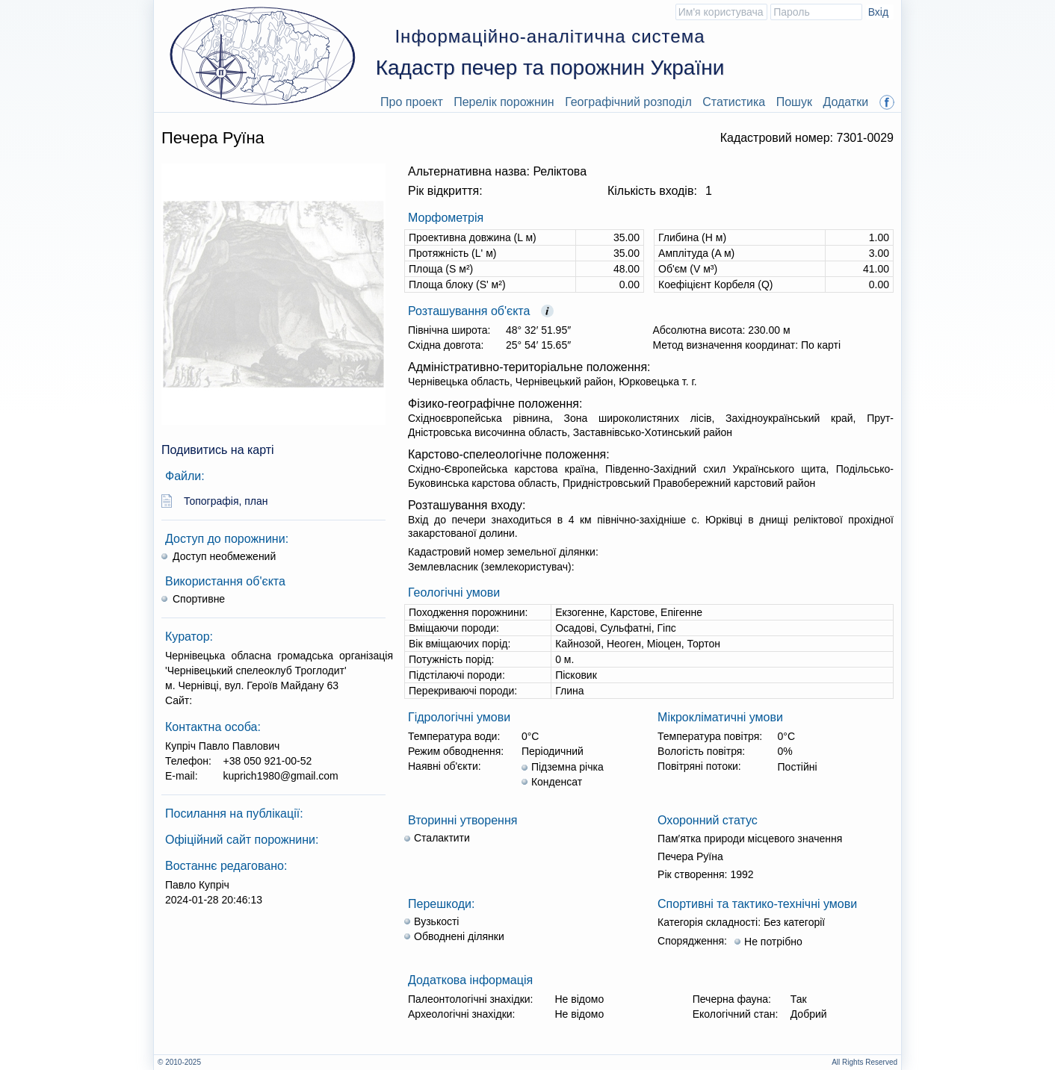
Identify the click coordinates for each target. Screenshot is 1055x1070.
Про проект (411, 102)
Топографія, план (226, 501)
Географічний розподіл (628, 102)
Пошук (794, 102)
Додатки (845, 102)
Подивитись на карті (217, 450)
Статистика (733, 102)
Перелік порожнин (504, 102)
